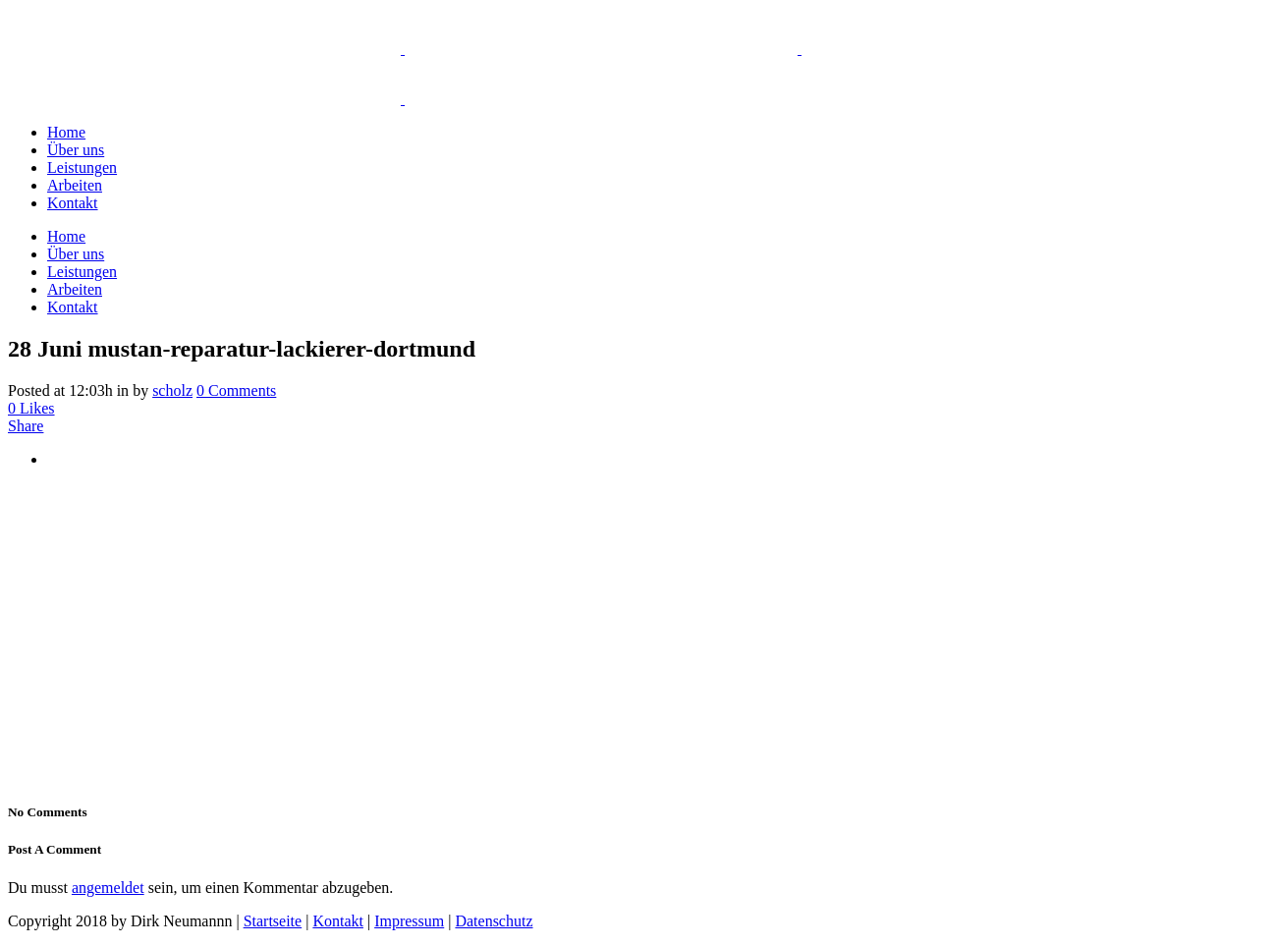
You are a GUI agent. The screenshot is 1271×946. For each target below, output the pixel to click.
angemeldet (108, 887)
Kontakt (337, 921)
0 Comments (236, 390)
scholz (172, 390)
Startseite (273, 921)
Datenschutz (493, 921)
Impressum (409, 921)
